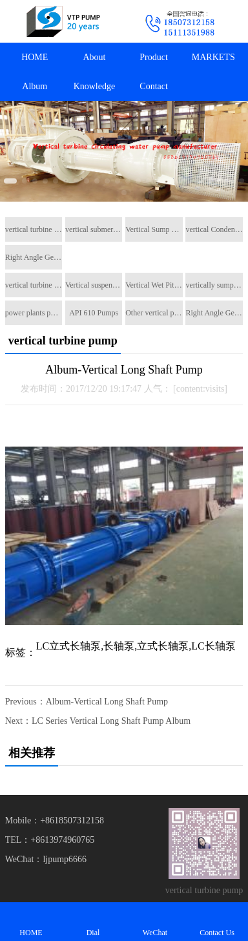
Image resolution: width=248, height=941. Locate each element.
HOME (34, 57)
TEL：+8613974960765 (50, 840)
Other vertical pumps (153, 312)
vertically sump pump (213, 285)
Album (34, 86)
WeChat (155, 921)
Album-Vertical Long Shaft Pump (107, 701)
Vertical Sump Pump (153, 229)
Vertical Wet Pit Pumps (153, 285)
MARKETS (213, 57)
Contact (154, 86)
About (94, 57)
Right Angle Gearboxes (33, 257)
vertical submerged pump (93, 229)
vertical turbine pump (33, 229)
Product (154, 57)
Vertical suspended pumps (93, 285)
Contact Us (217, 921)
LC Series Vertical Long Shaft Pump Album (111, 721)
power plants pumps (33, 312)
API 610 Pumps (93, 312)
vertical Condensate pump (213, 229)
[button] (10, 181)
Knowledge (95, 86)
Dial (93, 921)
